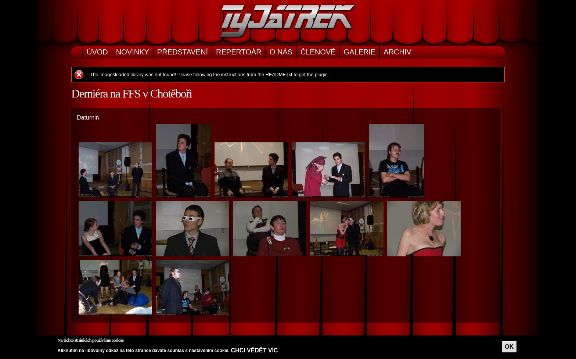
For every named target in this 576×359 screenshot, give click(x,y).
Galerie (360, 52)
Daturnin (88, 117)
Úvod (97, 52)
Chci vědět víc (254, 350)
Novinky (132, 52)
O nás (281, 52)
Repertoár (239, 52)
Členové (318, 52)
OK (509, 347)
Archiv (397, 52)
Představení (182, 52)
